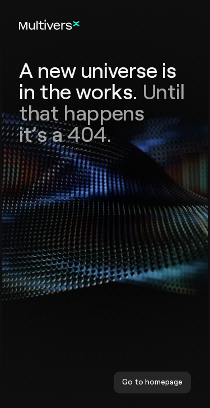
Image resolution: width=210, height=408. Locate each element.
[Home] (49, 24)
